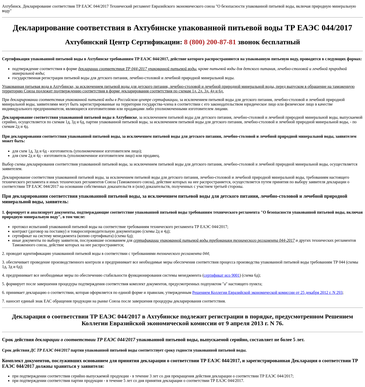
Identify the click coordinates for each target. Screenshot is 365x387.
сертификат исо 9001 (222, 275)
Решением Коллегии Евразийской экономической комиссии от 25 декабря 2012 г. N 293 (267, 292)
